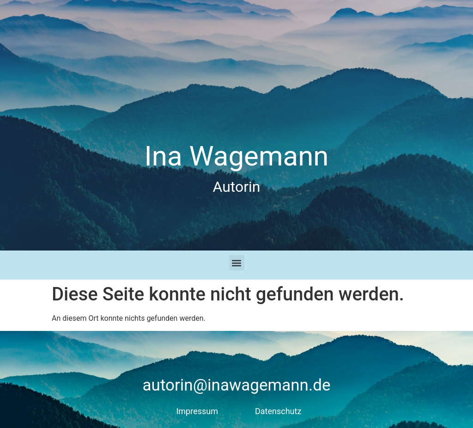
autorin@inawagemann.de (237, 385)
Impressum (197, 411)
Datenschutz (278, 411)
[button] (236, 262)
